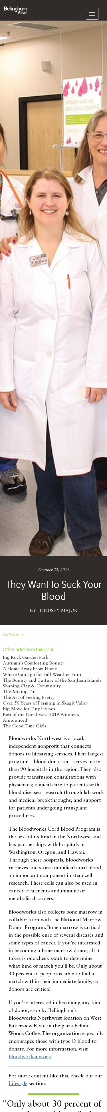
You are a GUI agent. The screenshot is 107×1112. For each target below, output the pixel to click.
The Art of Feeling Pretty (28, 697)
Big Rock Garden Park (26, 657)
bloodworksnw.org (30, 1056)
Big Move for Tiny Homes (29, 709)
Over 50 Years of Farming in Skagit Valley (45, 703)
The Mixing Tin (19, 692)
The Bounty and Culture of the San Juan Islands (52, 680)
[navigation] (92, 14)
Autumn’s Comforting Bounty (33, 663)
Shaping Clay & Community (32, 686)
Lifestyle (18, 1083)
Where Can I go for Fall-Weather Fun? (42, 675)
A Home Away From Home (30, 669)
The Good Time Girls (24, 726)
